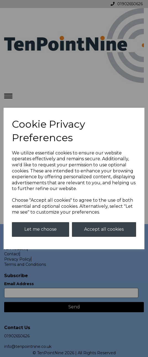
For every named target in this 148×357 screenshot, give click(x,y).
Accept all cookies (104, 229)
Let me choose (40, 229)
